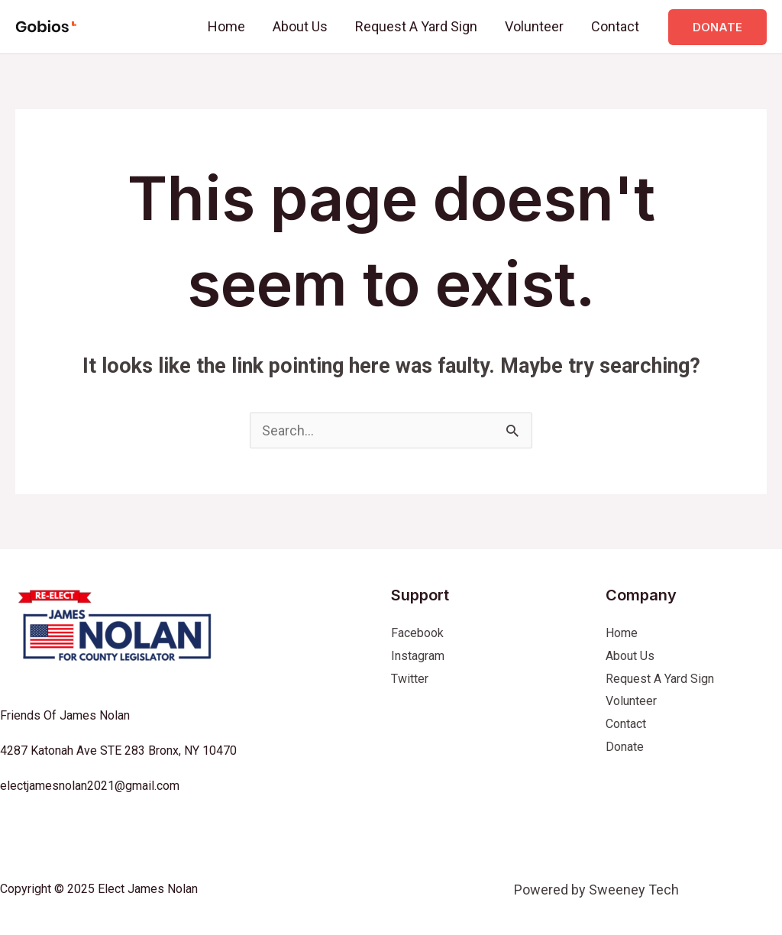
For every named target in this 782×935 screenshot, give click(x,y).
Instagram (417, 656)
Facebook (417, 633)
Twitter (409, 678)
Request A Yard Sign (416, 26)
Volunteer (534, 26)
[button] (717, 27)
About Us (300, 26)
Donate (625, 746)
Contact (615, 26)
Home (226, 26)
